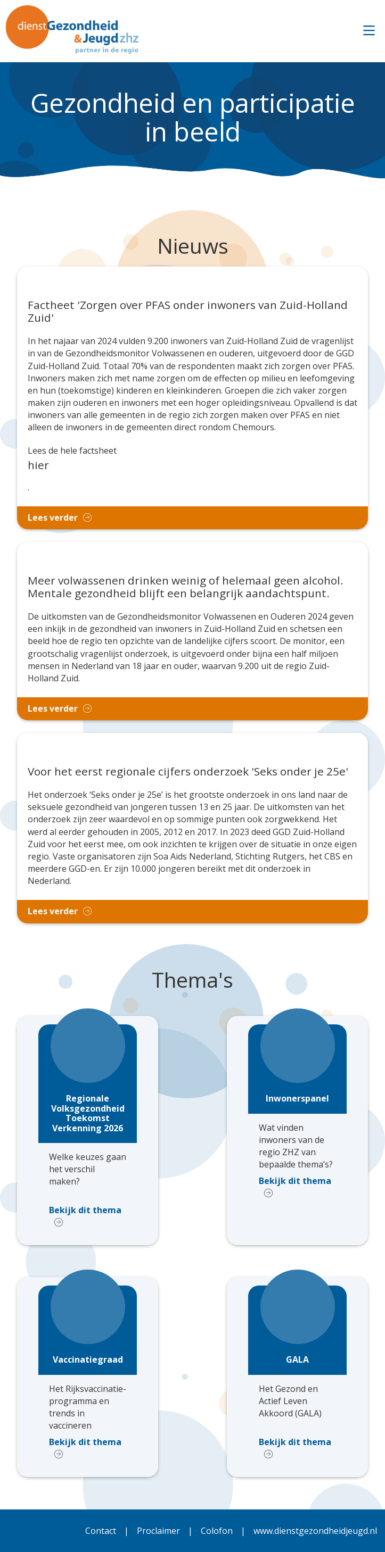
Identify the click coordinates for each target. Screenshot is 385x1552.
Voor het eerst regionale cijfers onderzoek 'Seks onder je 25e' (188, 771)
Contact (100, 1531)
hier (38, 464)
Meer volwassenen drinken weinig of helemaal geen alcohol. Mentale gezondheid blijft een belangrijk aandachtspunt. (185, 587)
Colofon (217, 1531)
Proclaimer (158, 1531)
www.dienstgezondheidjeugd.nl (315, 1531)
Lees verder (53, 517)
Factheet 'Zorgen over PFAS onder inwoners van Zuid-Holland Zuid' (188, 311)
